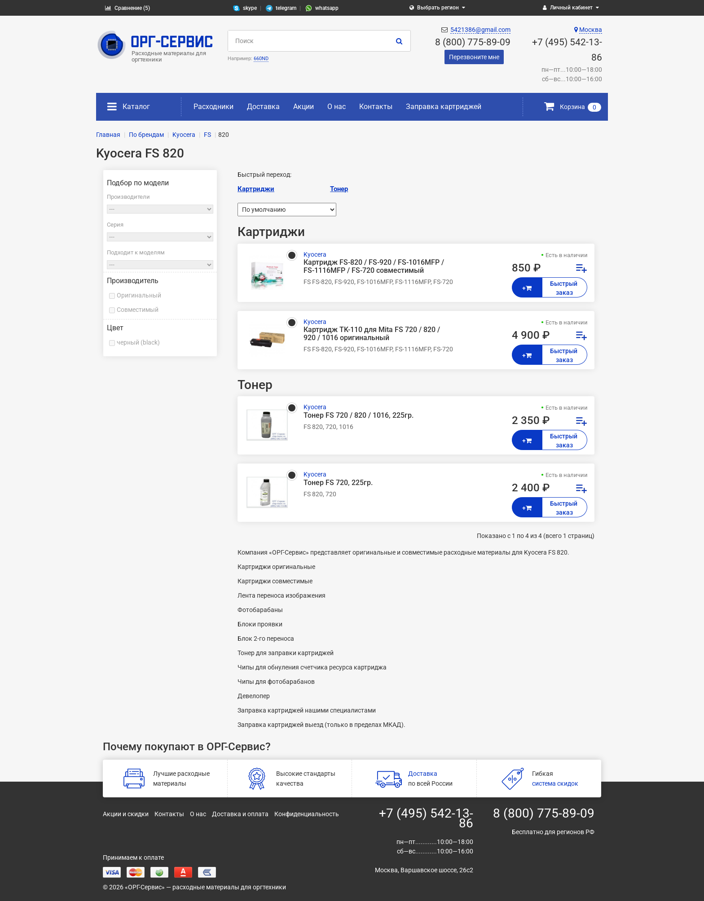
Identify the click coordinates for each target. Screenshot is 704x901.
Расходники (213, 106)
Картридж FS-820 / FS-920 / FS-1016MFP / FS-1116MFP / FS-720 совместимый (374, 266)
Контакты (375, 106)
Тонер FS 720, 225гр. (338, 483)
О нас (336, 106)
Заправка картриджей (443, 106)
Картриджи (256, 189)
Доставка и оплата (240, 814)
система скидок (555, 783)
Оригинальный (139, 295)
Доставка (263, 106)
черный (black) (138, 342)
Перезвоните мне (474, 57)
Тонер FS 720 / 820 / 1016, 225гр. (359, 415)
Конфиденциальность (306, 814)
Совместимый (137, 309)
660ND (261, 58)
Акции (303, 106)
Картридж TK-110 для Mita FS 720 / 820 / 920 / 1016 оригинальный (372, 334)
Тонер (339, 189)
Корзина (572, 106)
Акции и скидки (126, 814)
